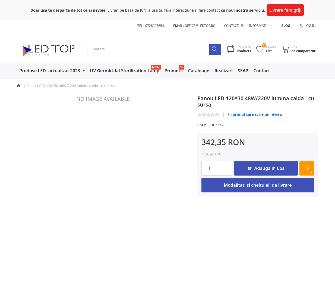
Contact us (234, 25)
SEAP (243, 71)
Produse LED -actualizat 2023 (50, 71)
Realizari (223, 71)
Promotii (174, 71)
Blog (285, 25)
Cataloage (198, 71)
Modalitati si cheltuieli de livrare (258, 185)
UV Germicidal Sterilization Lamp (124, 71)
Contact (262, 71)
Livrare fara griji (285, 10)
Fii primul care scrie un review (255, 114)
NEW (156, 67)
